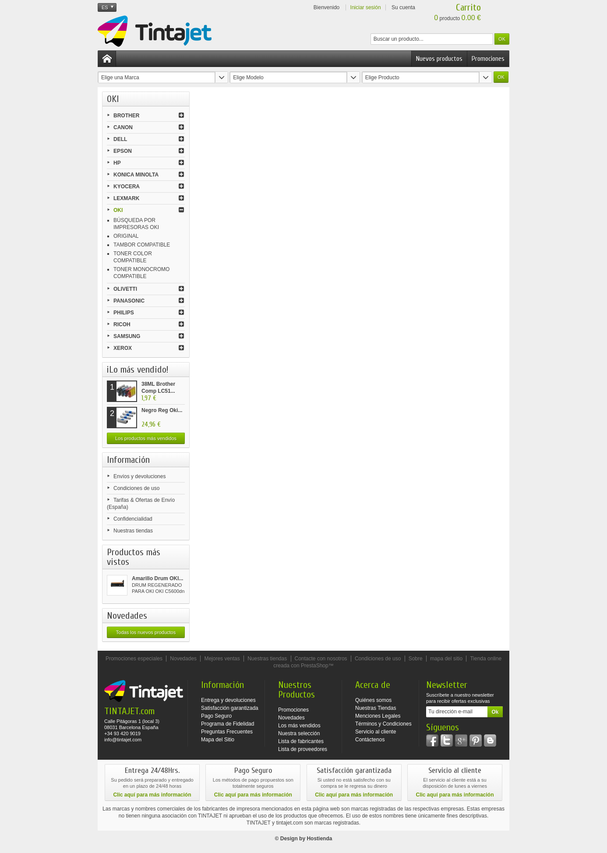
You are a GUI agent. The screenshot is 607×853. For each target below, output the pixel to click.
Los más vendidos (299, 726)
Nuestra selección (299, 733)
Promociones (488, 59)
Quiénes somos (373, 700)
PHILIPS (123, 313)
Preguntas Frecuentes (227, 732)
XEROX (122, 348)
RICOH (122, 324)
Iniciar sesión (365, 7)
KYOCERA (126, 186)
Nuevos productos (439, 59)
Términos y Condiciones (383, 724)
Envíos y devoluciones (139, 476)
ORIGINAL (125, 236)
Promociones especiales (134, 659)
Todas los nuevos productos (146, 632)
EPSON (122, 151)
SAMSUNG (126, 336)
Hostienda (319, 838)
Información (128, 459)
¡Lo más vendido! (138, 369)
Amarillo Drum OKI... (157, 578)
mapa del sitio (446, 659)
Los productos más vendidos (145, 438)
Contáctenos (370, 740)
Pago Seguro (216, 716)
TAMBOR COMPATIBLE (141, 245)
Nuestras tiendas (133, 531)
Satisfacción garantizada (229, 708)
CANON (123, 127)
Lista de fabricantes (301, 741)
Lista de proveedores (302, 749)
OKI (118, 210)
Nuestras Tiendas (375, 708)
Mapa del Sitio (217, 740)
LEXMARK (126, 198)
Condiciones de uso (136, 488)
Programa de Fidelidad (227, 724)
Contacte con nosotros (321, 659)
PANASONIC (129, 301)
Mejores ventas (222, 659)
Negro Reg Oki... (161, 410)
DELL (120, 139)
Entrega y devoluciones (228, 700)
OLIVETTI (125, 289)
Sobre (416, 659)
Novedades (127, 615)
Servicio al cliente (375, 732)
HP (117, 163)
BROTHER (126, 116)
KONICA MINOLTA (136, 175)
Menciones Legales (377, 716)
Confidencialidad (132, 519)
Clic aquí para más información (152, 795)
